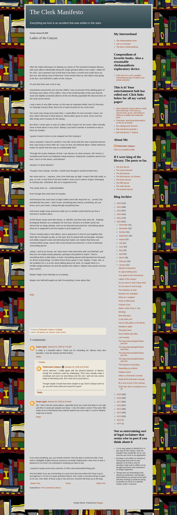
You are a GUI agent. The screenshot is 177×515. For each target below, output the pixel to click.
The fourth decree (123, 180)
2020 (119, 222)
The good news (125, 330)
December (123, 225)
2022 (119, 214)
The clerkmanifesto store (126, 41)
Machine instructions (127, 268)
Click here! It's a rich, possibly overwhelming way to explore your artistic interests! (130, 77)
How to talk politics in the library (132, 323)
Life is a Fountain (123, 44)
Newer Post (35, 483)
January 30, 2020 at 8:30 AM (77, 367)
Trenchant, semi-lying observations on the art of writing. (130, 121)
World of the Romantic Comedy (132, 379)
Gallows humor (125, 372)
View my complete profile (124, 150)
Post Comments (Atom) (51, 488)
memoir (52, 332)
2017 (119, 402)
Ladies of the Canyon (127, 279)
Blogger (100, 503)
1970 (119, 423)
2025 (119, 203)
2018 (119, 398)
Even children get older (128, 334)
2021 (119, 218)
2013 (119, 416)
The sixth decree (123, 186)
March (122, 257)
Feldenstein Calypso (52, 367)
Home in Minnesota (127, 301)
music (58, 332)
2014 (119, 412)
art (47, 332)
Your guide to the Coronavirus (131, 275)
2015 (119, 409)
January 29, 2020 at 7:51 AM (59, 347)
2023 (119, 211)
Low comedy (124, 337)
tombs (63, 332)
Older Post (100, 483)
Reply (38, 357)
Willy (32, 295)
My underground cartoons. (127, 126)
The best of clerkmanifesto (127, 47)
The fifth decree (122, 183)
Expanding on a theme (128, 368)
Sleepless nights (125, 327)
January (122, 265)
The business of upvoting (129, 365)
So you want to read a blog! (130, 286)
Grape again (41, 347)
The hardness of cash (128, 290)
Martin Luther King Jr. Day (129, 308)
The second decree (124, 170)
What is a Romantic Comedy (130, 376)
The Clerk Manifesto (56, 12)
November (123, 228)
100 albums (41, 332)
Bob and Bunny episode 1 (127, 129)
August (122, 239)
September (124, 236)
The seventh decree (124, 189)
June (121, 247)
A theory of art (124, 305)
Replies (42, 362)
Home (68, 483)
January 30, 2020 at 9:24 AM (59, 402)
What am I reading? (127, 297)
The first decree (122, 167)
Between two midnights (128, 294)
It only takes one (125, 319)
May (121, 250)
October (122, 232)
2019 (119, 394)
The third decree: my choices (128, 176)
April (121, 254)
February (123, 261)
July (121, 243)
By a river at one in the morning (132, 383)
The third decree (123, 173)
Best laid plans (125, 316)
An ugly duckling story (128, 272)
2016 (119, 405)
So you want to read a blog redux (132, 283)
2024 (119, 207)
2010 (119, 420)
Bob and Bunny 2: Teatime (127, 132)
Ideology (122, 312)
